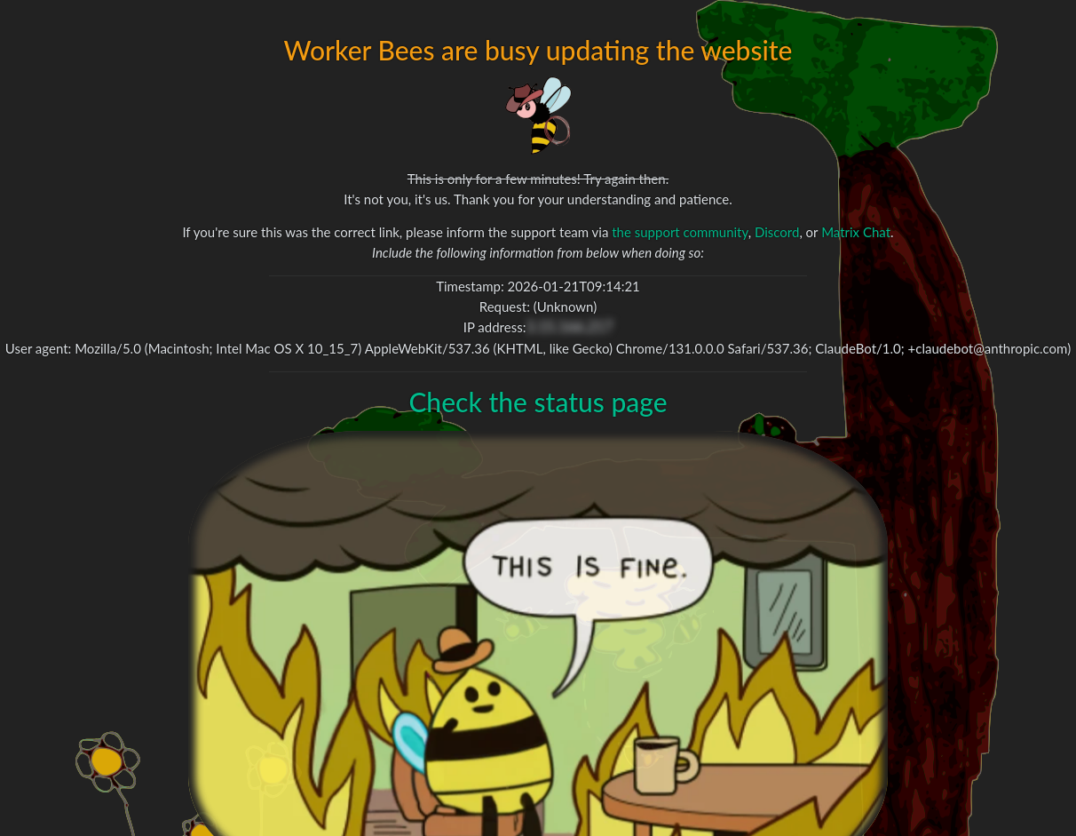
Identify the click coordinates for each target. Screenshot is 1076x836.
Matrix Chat (855, 232)
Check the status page (537, 402)
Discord (777, 232)
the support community (680, 232)
